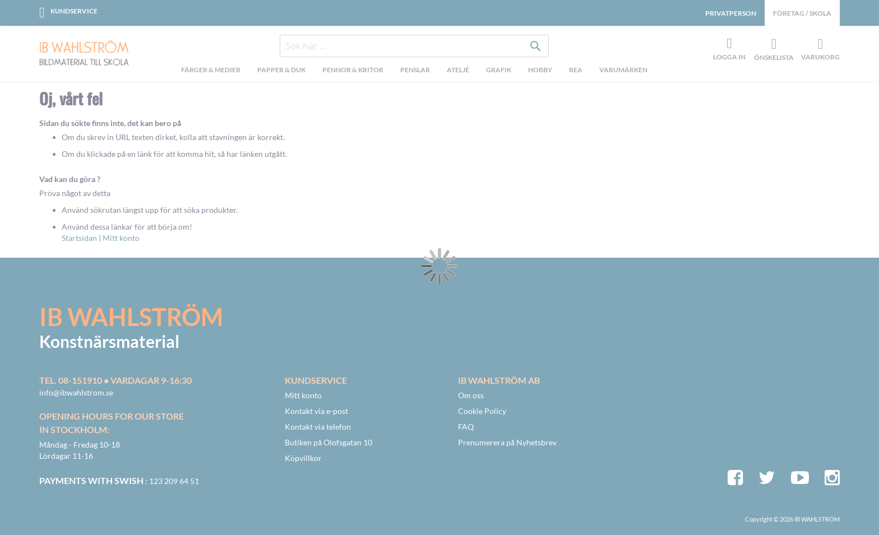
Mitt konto (121, 238)
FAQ (466, 426)
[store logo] (84, 53)
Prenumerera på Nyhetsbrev (507, 442)
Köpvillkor (303, 458)
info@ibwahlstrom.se (76, 392)
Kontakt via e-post (316, 411)
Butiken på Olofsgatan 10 (328, 442)
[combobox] (414, 46)
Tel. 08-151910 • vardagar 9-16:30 (115, 380)
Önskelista (772, 44)
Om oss (471, 395)
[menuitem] (210, 71)
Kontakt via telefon (318, 426)
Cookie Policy (482, 411)
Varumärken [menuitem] (623, 70)
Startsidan (79, 238)
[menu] (414, 71)
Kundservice (74, 11)
